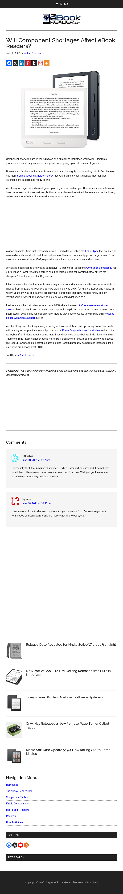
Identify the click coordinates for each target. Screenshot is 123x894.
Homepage (12, 784)
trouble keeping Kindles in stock (35, 175)
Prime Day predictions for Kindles (81, 330)
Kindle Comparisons (17, 803)
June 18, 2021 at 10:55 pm (36, 503)
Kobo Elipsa (91, 251)
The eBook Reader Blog (19, 791)
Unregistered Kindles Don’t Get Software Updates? (64, 697)
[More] (46, 63)
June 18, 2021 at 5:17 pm (36, 460)
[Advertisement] (61, 225)
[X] (15, 63)
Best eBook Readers (17, 809)
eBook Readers (26, 355)
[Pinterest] (28, 63)
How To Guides (14, 822)
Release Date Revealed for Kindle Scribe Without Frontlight (71, 645)
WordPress (92, 882)
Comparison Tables (17, 797)
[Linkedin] (22, 63)
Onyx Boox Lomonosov (99, 267)
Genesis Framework (74, 882)
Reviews (11, 816)
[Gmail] (40, 63)
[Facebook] (9, 63)
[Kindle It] (34, 63)
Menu (64, 4)
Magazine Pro (53, 882)
